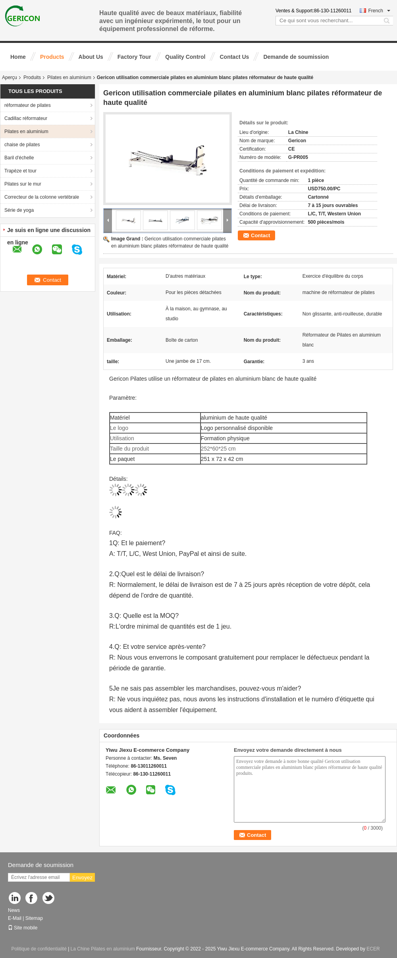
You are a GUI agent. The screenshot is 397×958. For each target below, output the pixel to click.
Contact (260, 235)
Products (52, 57)
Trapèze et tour (20, 171)
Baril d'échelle (19, 158)
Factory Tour (134, 57)
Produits (32, 77)
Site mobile (22, 928)
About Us (91, 57)
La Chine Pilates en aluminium (103, 949)
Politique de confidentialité (38, 949)
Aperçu (9, 77)
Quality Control (185, 57)
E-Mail (14, 918)
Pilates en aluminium (69, 77)
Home (18, 57)
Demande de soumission (296, 57)
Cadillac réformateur (25, 118)
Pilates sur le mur (22, 184)
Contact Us (234, 57)
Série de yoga (19, 210)
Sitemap (34, 918)
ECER (373, 949)
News (14, 910)
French (379, 11)
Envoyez (82, 878)
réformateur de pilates (27, 105)
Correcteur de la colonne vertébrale (41, 197)
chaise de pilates (22, 144)
